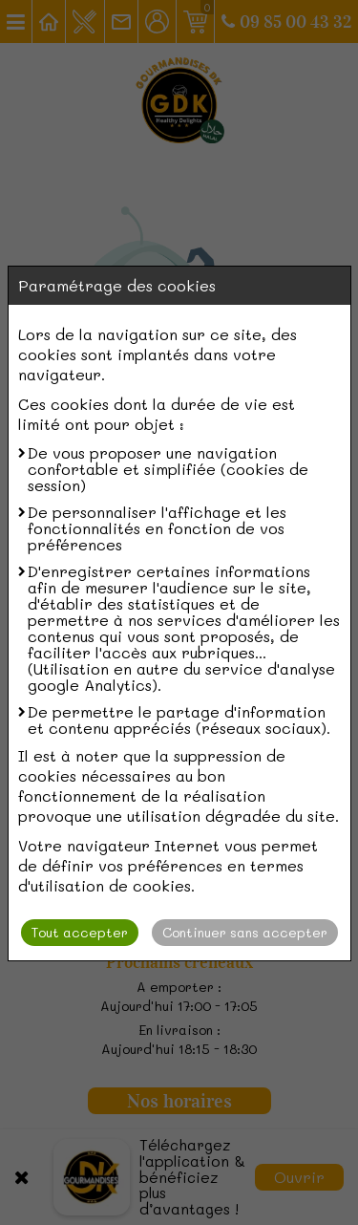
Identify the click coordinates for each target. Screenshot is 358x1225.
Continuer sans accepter (244, 932)
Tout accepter (80, 932)
